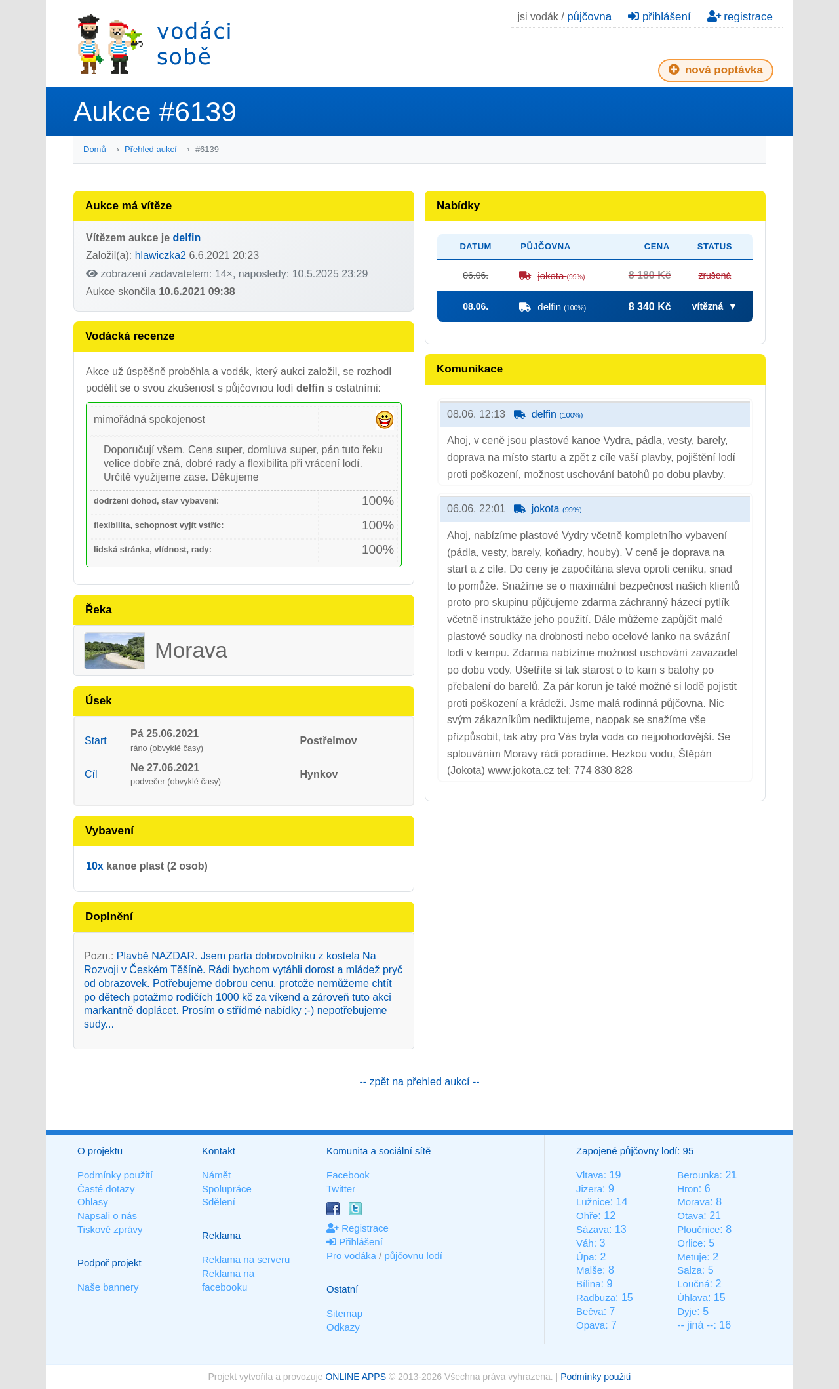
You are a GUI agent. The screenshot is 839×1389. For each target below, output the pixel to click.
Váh (585, 1243)
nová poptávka (716, 70)
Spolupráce (227, 1188)
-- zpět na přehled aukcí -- (419, 1081)
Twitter (340, 1188)
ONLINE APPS (355, 1376)
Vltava (590, 1174)
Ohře (587, 1215)
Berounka (698, 1174)
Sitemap (344, 1313)
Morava (693, 1201)
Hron (688, 1188)
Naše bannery (107, 1287)
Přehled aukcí (151, 149)
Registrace (357, 1228)
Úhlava (692, 1297)
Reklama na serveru (246, 1259)
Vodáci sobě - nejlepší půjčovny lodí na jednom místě (154, 43)
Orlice (690, 1243)
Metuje (692, 1256)
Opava (590, 1325)
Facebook (348, 1174)
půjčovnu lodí (413, 1255)
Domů (94, 149)
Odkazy (343, 1327)
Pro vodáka (351, 1255)
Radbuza (595, 1297)
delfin (187, 237)
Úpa (585, 1256)
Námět (216, 1174)
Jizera (589, 1188)
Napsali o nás (107, 1215)
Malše (589, 1270)
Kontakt (218, 1150)
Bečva (590, 1311)
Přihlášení (354, 1241)
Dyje (687, 1311)
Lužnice (593, 1201)
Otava (690, 1215)
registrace (740, 16)
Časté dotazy (106, 1188)
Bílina (588, 1283)
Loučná (693, 1283)
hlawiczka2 (160, 255)
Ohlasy (92, 1201)
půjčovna (589, 16)
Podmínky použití (115, 1174)
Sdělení (218, 1201)
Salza (689, 1270)
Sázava (592, 1229)
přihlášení (659, 16)
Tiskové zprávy (109, 1229)
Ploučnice (698, 1229)
